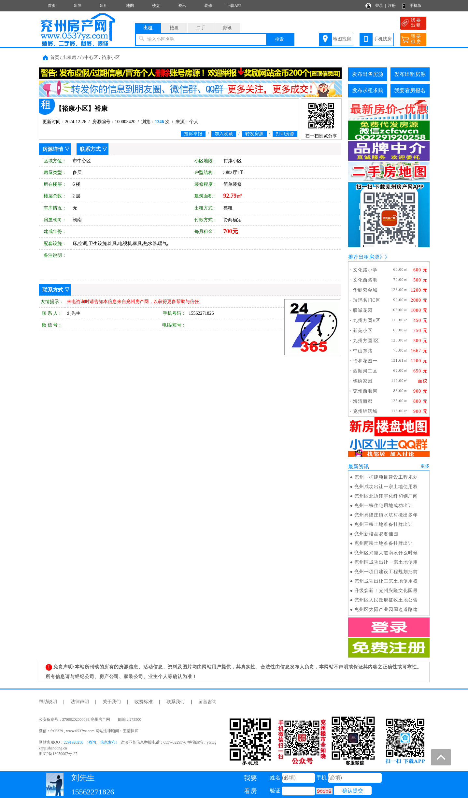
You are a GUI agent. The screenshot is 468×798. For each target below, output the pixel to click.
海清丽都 (363, 401)
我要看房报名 (410, 90)
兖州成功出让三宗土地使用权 (386, 581)
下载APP (233, 5)
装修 (208, 5)
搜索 (279, 39)
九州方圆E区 (367, 320)
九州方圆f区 (366, 340)
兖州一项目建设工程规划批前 (386, 571)
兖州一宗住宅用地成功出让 (383, 505)
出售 (78, 5)
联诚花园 (363, 310)
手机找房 (383, 38)
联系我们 (175, 701)
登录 (379, 5)
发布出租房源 (410, 74)
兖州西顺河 (365, 391)
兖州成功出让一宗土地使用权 (386, 486)
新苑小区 (363, 330)
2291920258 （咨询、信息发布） (92, 742)
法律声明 (80, 701)
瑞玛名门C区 (367, 300)
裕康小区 (111, 57)
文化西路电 (365, 280)
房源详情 (52, 149)
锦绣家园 (363, 381)
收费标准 (144, 701)
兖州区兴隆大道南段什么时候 (386, 552)
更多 (425, 466)
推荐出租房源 (363, 257)
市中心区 (89, 57)
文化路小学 (365, 270)
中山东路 (363, 350)
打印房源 (285, 133)
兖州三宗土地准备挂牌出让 (383, 524)
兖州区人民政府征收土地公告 (386, 600)
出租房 (69, 57)
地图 (130, 5)
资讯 (182, 5)
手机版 (415, 5)
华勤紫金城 (365, 290)
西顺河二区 (365, 371)
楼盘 (156, 5)
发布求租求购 (367, 90)
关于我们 (112, 701)
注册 (392, 5)
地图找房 (342, 38)
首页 (52, 5)
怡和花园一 (365, 360)
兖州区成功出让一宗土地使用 (386, 562)
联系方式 (90, 149)
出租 (104, 5)
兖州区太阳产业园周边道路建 (386, 609)
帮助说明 (48, 701)
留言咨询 (207, 701)
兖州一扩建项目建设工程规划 (386, 477)
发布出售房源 (367, 74)
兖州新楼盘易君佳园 (376, 533)
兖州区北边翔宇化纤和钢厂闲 (386, 496)
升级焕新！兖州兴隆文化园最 (386, 590)
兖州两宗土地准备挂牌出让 (383, 543)
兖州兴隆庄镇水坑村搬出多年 (386, 515)
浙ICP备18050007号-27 (58, 753)
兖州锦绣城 (365, 411)
